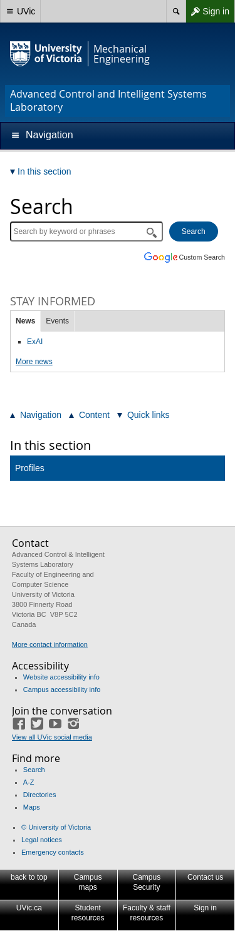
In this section (50, 445)
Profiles (29, 468)
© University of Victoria (56, 827)
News (25, 321)
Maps (31, 807)
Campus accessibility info (62, 689)
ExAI (35, 341)
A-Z (28, 782)
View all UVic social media (52, 737)
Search (34, 769)
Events (57, 321)
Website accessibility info (61, 677)
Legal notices (41, 839)
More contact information (50, 644)
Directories (39, 794)
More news (34, 361)
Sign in (207, 11)
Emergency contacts (52, 852)
